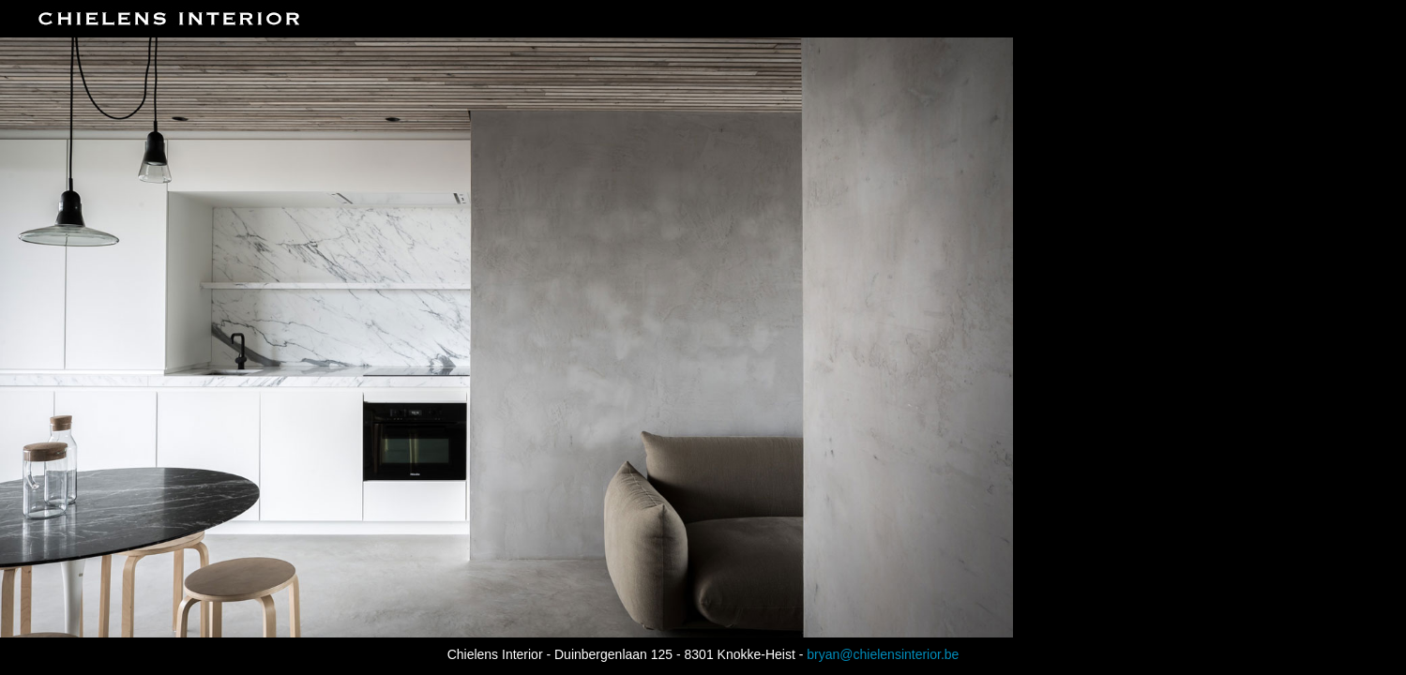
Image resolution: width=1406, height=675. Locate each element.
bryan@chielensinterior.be (883, 654)
